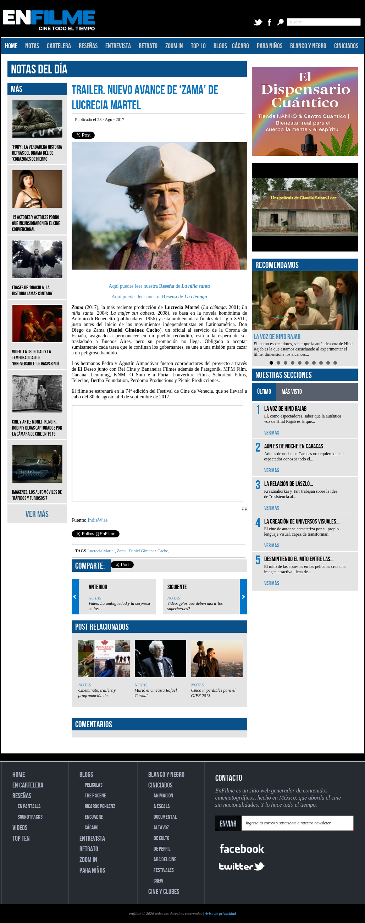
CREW (158, 881)
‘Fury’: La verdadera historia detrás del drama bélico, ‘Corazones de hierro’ (37, 147)
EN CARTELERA (27, 785)
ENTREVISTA (118, 46)
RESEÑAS (88, 46)
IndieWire (97, 520)
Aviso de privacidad (220, 913)
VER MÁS (37, 514)
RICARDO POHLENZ (100, 806)
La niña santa (196, 286)
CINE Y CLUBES (163, 892)
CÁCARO (240, 46)
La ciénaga (195, 296)
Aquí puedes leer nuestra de (145, 286)
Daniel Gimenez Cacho (148, 550)
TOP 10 (198, 46)
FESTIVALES (164, 870)
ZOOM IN (174, 46)
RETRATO (148, 46)
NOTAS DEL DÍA (39, 69)
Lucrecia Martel (101, 550)
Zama (121, 550)
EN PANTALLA (29, 806)
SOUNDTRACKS (30, 817)
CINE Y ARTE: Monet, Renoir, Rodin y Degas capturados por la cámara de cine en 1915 (37, 422)
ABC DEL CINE (165, 859)
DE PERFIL (162, 849)
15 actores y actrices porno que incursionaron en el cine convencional (37, 218)
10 (335, 363)
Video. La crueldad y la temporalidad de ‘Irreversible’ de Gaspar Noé (37, 352)
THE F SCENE (95, 795)
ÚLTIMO (264, 392)
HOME (11, 46)
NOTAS (32, 46)
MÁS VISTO (292, 392)
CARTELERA (59, 46)
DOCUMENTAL (165, 817)
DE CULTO (161, 838)
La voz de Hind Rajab (277, 337)
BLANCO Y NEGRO (308, 46)
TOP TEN (21, 838)
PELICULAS (94, 785)
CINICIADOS (346, 46)
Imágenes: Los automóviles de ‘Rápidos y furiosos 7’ (37, 490)
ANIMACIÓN (163, 795)
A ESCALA (162, 806)
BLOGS (220, 46)
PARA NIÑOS (269, 46)
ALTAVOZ (161, 827)
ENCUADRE (94, 817)
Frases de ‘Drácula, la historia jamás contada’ (37, 285)
